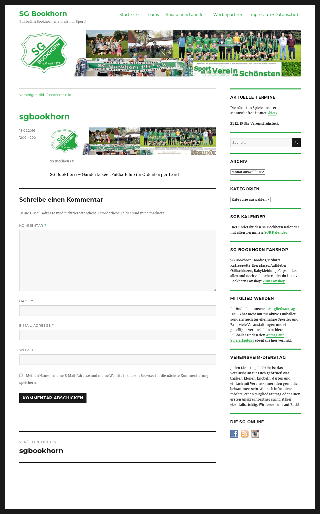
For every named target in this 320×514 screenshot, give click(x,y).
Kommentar (32, 225)
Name (26, 301)
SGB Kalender (275, 232)
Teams (152, 14)
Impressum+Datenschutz (275, 14)
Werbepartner (227, 14)
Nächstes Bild (60, 95)
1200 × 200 (27, 137)
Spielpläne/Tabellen (186, 14)
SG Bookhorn (43, 13)
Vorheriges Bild (31, 95)
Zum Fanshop (274, 281)
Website (27, 350)
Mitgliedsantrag (281, 309)
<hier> (273, 113)
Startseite (129, 14)
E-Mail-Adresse (36, 325)
